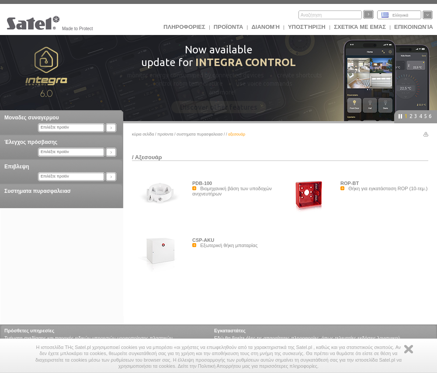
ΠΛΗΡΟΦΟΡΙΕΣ (184, 27)
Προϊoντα (228, 27)
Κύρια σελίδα (143, 134)
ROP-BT (349, 183)
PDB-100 (202, 183)
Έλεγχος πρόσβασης (30, 142)
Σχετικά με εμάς (360, 27)
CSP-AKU (203, 240)
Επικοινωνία (413, 27)
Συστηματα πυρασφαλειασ (37, 191)
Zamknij (408, 349)
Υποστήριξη (307, 27)
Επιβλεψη (16, 167)
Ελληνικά (400, 15)
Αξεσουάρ (148, 157)
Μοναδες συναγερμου (31, 118)
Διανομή (265, 27)
